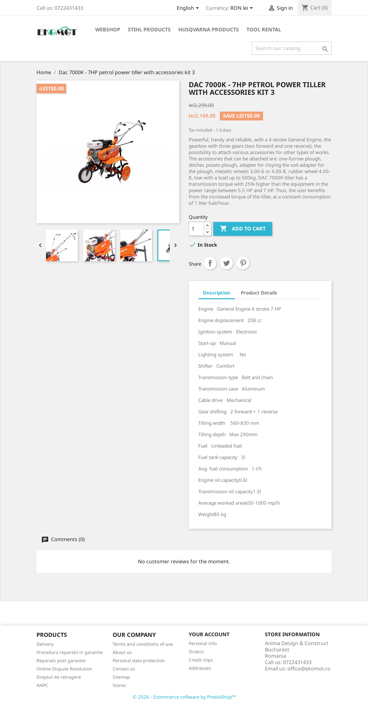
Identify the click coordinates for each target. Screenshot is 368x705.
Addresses (200, 668)
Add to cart (243, 229)
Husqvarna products (208, 29)
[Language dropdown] (189, 8)
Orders (196, 652)
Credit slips (201, 660)
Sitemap (121, 677)
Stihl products (149, 29)
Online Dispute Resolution (64, 669)
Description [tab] (216, 292)
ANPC (42, 685)
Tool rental (263, 29)
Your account (209, 634)
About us (122, 652)
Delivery (45, 644)
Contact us (124, 669)
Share (210, 263)
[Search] (292, 48)
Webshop (107, 29)
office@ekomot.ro (309, 668)
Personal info (203, 643)
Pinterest (243, 263)
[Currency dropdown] (242, 8)
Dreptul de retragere (58, 677)
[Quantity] (196, 229)
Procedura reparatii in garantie (69, 652)
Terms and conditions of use (143, 644)
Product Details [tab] (259, 292)
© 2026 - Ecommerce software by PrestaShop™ (184, 697)
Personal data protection (139, 660)
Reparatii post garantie (61, 660)
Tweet (226, 263)
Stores (119, 685)
